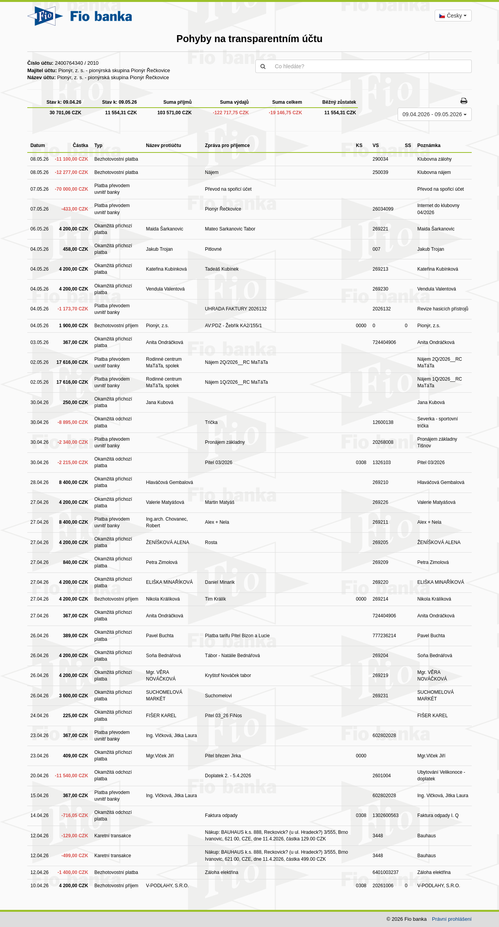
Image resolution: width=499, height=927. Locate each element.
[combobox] (453, 15)
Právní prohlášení (452, 919)
